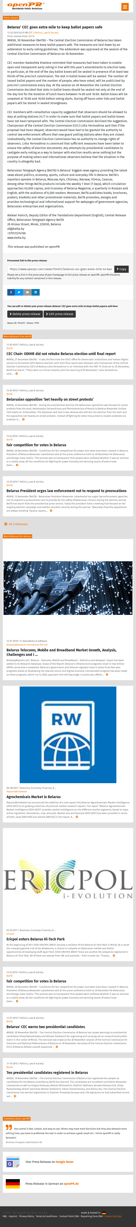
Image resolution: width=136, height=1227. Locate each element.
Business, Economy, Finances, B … (38, 788)
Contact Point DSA (69, 1216)
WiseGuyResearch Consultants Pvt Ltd (27, 644)
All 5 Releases (15, 524)
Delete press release (25, 314)
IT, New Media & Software (33, 641)
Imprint (13, 1216)
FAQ (5, 1216)
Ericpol (10, 933)
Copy (121, 269)
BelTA (31, 36)
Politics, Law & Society (46, 32)
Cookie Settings (113, 1216)
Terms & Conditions (46, 1216)
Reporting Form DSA (92, 1216)
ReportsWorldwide (17, 791)
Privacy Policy (26, 1216)
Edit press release (59, 314)
